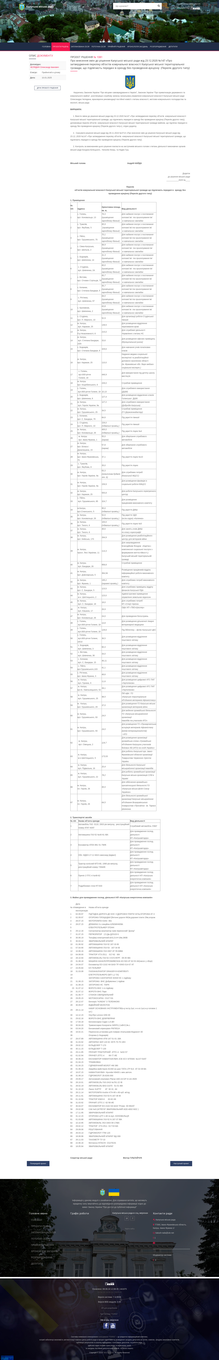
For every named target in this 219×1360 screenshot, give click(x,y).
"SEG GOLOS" (108, 1353)
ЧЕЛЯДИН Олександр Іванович (44, 67)
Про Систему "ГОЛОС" (109, 1314)
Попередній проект (38, 1163)
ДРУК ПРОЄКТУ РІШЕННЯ (47, 88)
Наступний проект (181, 1163)
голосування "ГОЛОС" (107, 1337)
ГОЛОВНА (46, 46)
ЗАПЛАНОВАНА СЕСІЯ (80, 46)
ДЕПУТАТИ (172, 46)
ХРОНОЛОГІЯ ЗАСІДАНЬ (137, 46)
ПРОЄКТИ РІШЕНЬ (61, 46)
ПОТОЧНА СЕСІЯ (99, 46)
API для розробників (109, 1308)
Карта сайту (129, 1229)
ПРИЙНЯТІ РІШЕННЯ (116, 46)
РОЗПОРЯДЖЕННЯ (158, 46)
